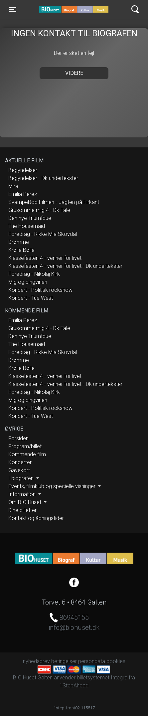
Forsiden (18, 438)
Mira (13, 186)
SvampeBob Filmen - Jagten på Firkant (53, 202)
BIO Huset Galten (68, 9)
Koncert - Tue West (30, 298)
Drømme (18, 242)
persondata (91, 661)
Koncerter (20, 462)
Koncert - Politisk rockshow (40, 290)
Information (22, 494)
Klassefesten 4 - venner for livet (44, 258)
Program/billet (25, 446)
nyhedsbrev (36, 661)
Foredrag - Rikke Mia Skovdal (42, 234)
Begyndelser (22, 170)
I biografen (21, 478)
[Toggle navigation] (12, 9)
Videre (74, 73)
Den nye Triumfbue (29, 218)
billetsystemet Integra (102, 677)
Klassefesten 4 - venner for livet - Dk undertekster (65, 266)
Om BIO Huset (25, 502)
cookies (115, 661)
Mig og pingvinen (27, 282)
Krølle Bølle (21, 250)
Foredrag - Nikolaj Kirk (34, 274)
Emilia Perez (22, 194)
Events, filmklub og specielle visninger (52, 486)
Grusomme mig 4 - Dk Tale (39, 210)
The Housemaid (26, 226)
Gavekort (19, 470)
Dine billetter (22, 510)
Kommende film (27, 454)
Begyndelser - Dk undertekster (43, 178)
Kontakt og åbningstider (36, 518)
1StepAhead (74, 685)
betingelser (64, 661)
